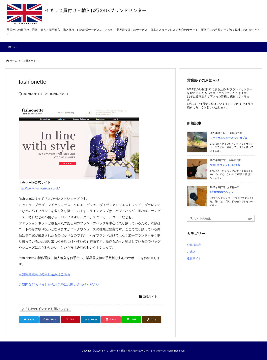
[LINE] (131, 319)
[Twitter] (29, 319)
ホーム (13, 60)
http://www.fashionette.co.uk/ (39, 188)
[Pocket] (111, 319)
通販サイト (31, 60)
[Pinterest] (70, 319)
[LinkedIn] (90, 319)
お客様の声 (194, 244)
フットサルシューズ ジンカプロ (228, 137)
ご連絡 (191, 251)
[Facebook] (49, 319)
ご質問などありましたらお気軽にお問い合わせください (59, 284)
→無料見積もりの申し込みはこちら (44, 274)
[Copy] (151, 319)
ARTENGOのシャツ (221, 192)
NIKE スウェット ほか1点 (225, 165)
